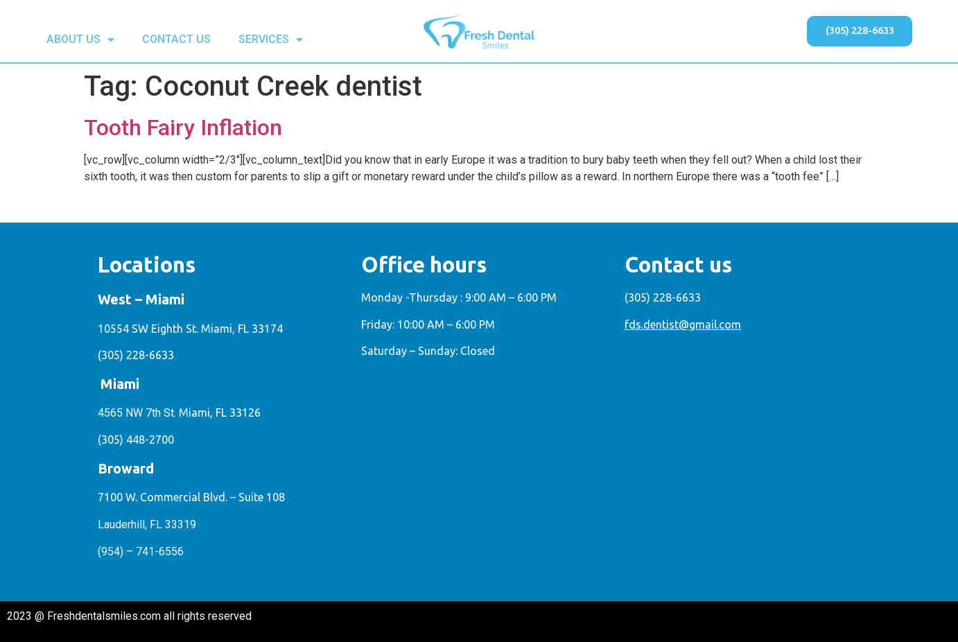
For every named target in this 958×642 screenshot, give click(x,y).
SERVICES (270, 39)
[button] (855, 30)
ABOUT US (80, 39)
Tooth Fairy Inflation (183, 127)
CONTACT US (176, 39)
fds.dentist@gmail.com (683, 324)
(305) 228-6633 (136, 355)
